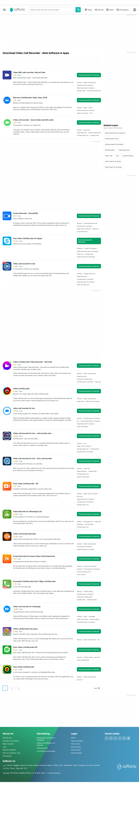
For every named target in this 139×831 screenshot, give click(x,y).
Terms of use (75, 744)
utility (90, 107)
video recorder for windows (86, 257)
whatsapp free (88, 521)
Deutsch (10, 765)
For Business (7, 756)
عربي (4, 765)
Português (82, 765)
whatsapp (80, 524)
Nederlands (68, 765)
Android (79, 82)
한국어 (61, 765)
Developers (122, 9)
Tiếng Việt (19, 768)
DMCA (73, 738)
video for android (82, 113)
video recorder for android (85, 88)
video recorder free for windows (87, 251)
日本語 (55, 765)
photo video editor (82, 426)
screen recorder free (94, 91)
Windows (80, 248)
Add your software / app (11, 753)
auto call (79, 496)
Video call (86, 130)
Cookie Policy (75, 750)
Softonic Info (7, 738)
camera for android (89, 566)
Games (99, 9)
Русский (89, 765)
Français (30, 765)
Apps (88, 9)
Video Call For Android (84, 229)
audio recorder (92, 599)
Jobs (4, 747)
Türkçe (12, 768)
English (16, 765)
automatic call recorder (84, 379)
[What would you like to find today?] (78, 9)
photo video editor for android (90, 421)
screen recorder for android (86, 622)
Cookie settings (76, 753)
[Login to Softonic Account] (134, 9)
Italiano (49, 765)
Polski (75, 765)
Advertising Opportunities (46, 751)
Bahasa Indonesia (40, 765)
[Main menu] (4, 9)
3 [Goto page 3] (18, 688)
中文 (25, 768)
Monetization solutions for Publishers (46, 739)
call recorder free (83, 135)
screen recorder (82, 231)
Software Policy (42, 748)
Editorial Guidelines (9, 750)
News (110, 9)
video (85, 107)
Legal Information (77, 741)
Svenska (97, 765)
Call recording (88, 591)
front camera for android (91, 569)
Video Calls (80, 401)
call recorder (81, 91)
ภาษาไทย (6, 768)
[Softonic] (17, 9)
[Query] (52, 9)
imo (78, 421)
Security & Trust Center (11, 741)
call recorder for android (85, 85)
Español (23, 765)
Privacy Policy (76, 747)
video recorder (82, 133)
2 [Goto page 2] (11, 688)
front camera (81, 574)
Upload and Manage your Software (46, 744)
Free (91, 113)
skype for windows (90, 248)
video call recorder (89, 82)
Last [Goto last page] (97, 688)
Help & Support (8, 744)
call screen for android (84, 226)
